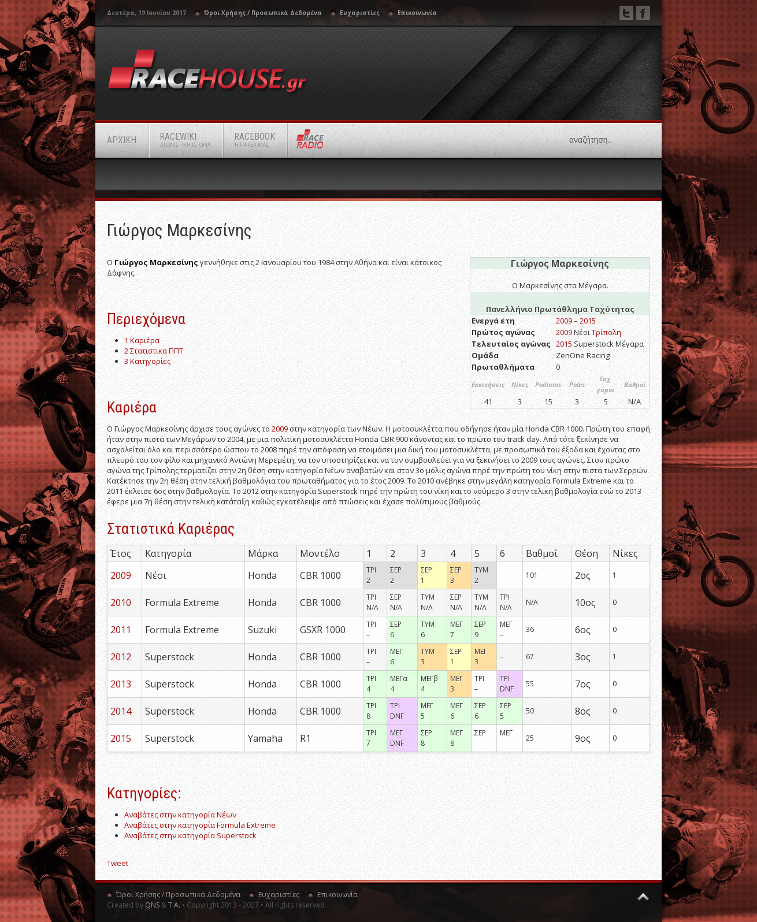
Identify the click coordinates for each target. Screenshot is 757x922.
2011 (120, 629)
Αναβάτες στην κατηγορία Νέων (180, 814)
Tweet (117, 863)
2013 (120, 684)
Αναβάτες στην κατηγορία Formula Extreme (200, 825)
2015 (588, 320)
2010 (120, 602)
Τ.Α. (174, 905)
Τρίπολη (606, 332)
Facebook (643, 13)
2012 (120, 656)
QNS (152, 905)
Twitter (626, 13)
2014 (120, 711)
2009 (564, 320)
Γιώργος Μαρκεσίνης (179, 230)
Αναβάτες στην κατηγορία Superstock (190, 835)
